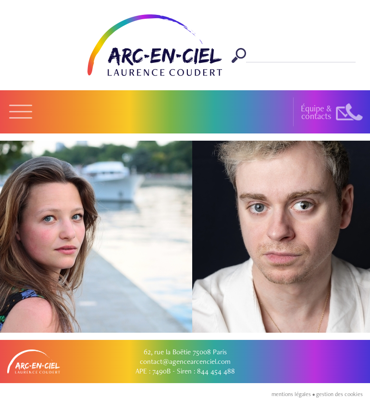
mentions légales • (293, 394)
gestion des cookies (339, 394)
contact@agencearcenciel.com (185, 361)
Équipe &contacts (316, 112)
